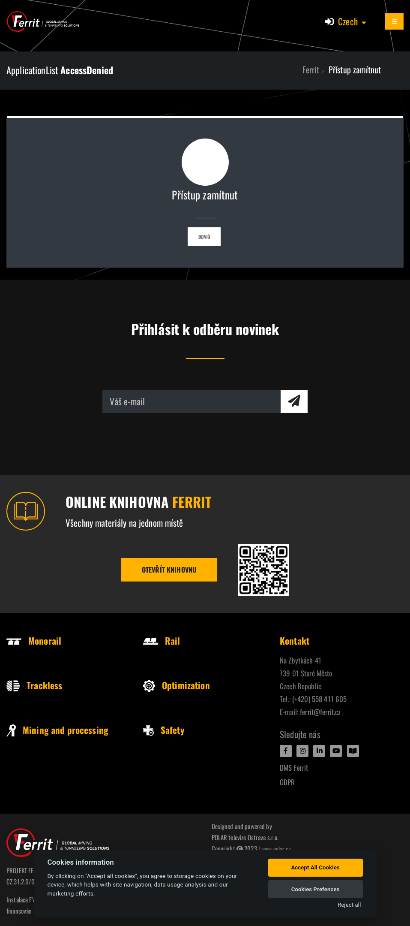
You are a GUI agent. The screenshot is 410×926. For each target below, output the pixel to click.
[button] (352, 21)
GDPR (287, 782)
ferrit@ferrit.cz (320, 711)
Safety (163, 729)
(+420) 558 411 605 (319, 699)
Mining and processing (57, 729)
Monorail (33, 640)
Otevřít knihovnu (169, 569)
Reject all (349, 905)
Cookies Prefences (315, 889)
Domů (204, 236)
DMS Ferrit (294, 767)
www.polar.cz (277, 848)
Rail (161, 640)
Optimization (176, 685)
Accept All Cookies (315, 867)
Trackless (34, 685)
